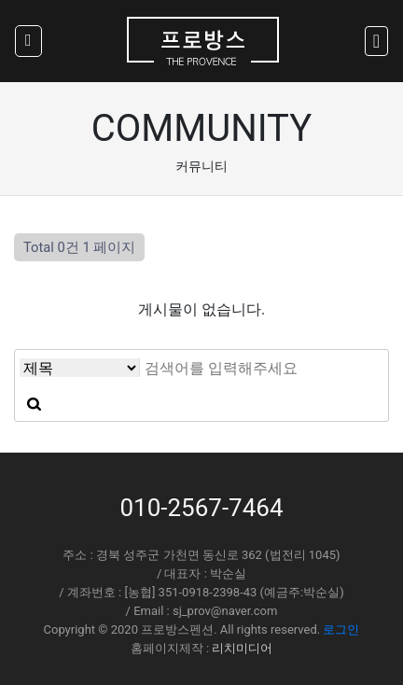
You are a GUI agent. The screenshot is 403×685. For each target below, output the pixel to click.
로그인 (341, 629)
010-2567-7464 (201, 508)
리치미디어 (242, 648)
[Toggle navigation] (376, 41)
